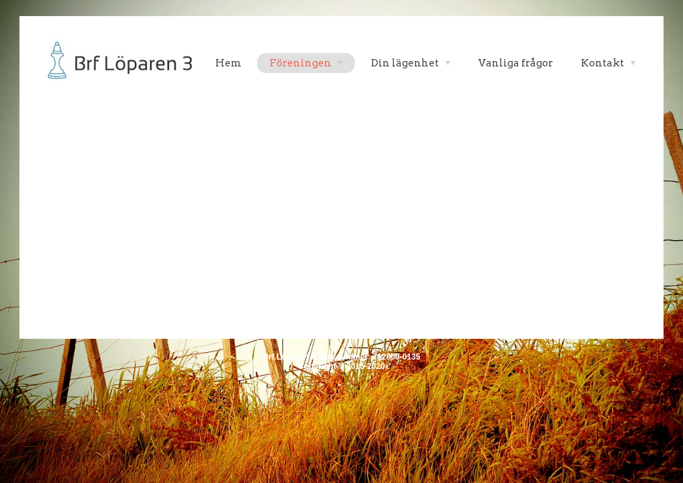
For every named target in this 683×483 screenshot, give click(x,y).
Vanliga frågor (515, 63)
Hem (228, 63)
